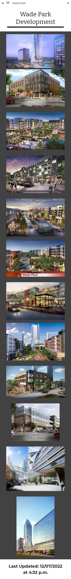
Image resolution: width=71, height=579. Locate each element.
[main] (35, 19)
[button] (3, 3)
